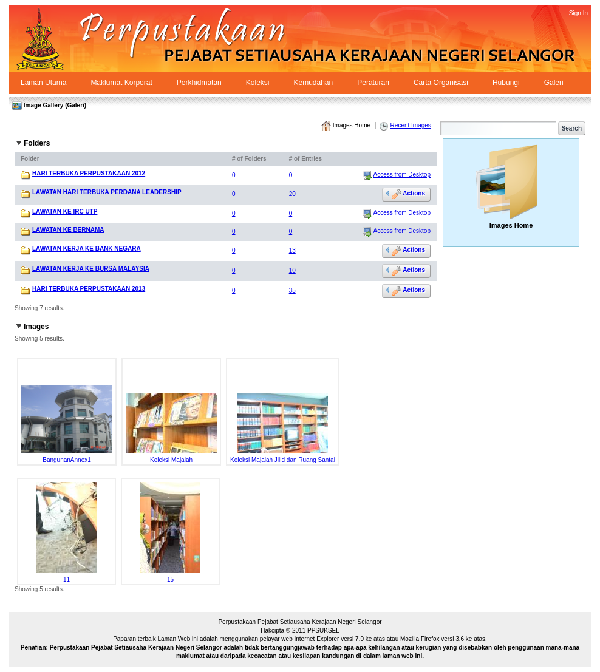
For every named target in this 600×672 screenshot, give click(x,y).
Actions (408, 194)
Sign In (578, 13)
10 (292, 270)
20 (292, 194)
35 (292, 290)
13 (292, 250)
